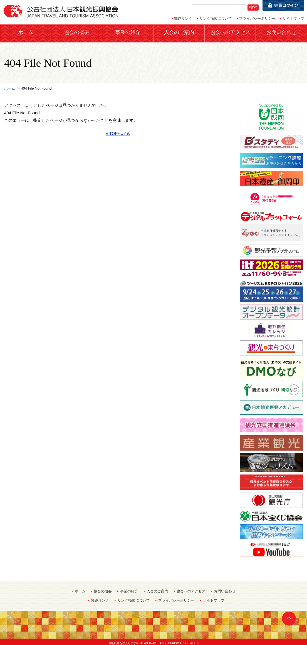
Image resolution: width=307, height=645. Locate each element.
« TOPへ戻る (118, 130)
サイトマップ (293, 18)
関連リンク (183, 18)
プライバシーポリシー (257, 18)
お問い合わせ (281, 31)
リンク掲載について (215, 18)
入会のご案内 (179, 31)
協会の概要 (77, 31)
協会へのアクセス (230, 31)
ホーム (25, 31)
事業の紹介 (128, 31)
